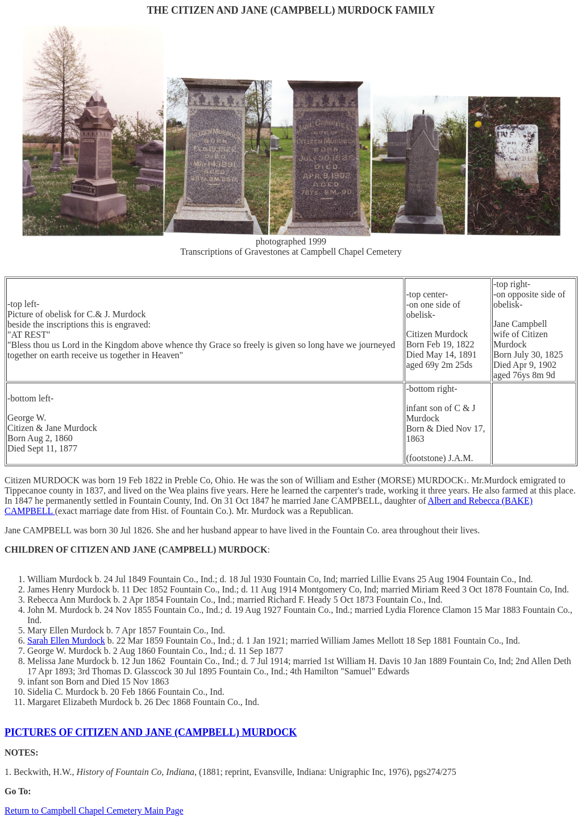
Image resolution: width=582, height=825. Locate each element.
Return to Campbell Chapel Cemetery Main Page (94, 810)
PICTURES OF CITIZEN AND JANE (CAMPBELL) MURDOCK (151, 732)
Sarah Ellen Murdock (66, 640)
